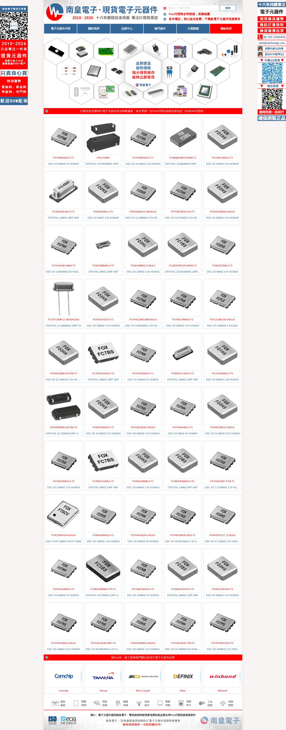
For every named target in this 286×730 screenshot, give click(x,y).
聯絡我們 (226, 28)
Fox (116, 657)
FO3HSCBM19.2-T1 (103, 427)
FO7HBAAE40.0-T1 (63, 157)
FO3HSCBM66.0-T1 (143, 481)
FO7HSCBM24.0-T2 (63, 481)
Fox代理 (158, 111)
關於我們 (93, 28)
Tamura (103, 690)
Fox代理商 (176, 14)
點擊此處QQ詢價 (274, 48)
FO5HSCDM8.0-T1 (222, 265)
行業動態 (193, 28)
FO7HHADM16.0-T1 (143, 373)
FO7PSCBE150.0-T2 (222, 643)
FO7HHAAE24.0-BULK (143, 535)
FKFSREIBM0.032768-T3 (63, 427)
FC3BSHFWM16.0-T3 (182, 481)
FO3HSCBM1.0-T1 (103, 211)
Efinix (183, 690)
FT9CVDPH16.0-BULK (63, 535)
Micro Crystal (143, 690)
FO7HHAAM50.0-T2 (63, 589)
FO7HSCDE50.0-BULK (143, 427)
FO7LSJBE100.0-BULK (222, 319)
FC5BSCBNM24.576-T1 (103, 589)
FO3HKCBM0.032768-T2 (63, 373)
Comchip (63, 690)
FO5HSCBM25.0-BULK (142, 643)
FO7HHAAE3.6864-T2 (63, 265)
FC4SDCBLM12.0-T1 (63, 211)
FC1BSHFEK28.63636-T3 (183, 265)
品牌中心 (126, 28)
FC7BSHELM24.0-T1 (103, 373)
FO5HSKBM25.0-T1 (103, 535)
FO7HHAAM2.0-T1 (183, 427)
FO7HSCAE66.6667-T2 (103, 643)
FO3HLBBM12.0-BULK (143, 265)
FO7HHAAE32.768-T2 (182, 643)
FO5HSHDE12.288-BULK (143, 211)
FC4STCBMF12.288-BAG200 (63, 319)
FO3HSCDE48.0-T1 (222, 589)
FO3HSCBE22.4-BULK (222, 427)
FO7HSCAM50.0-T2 (182, 319)
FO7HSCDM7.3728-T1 (222, 481)
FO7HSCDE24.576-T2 (183, 211)
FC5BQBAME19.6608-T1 (182, 157)
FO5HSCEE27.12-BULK (222, 535)
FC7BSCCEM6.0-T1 (103, 481)
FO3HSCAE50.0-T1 (103, 319)
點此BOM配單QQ (274, 54)
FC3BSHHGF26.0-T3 (182, 589)
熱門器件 (160, 28)
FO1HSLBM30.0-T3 (222, 373)
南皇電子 (121, 715)
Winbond (222, 690)
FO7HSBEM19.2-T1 (143, 157)
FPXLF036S (103, 157)
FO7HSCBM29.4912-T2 (182, 535)
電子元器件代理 (60, 28)
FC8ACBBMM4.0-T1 (103, 265)
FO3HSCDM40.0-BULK (222, 211)
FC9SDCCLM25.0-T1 (182, 373)
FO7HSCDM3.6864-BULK (143, 319)
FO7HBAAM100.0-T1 (143, 589)
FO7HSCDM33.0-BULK (63, 643)
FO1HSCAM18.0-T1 (222, 157)
